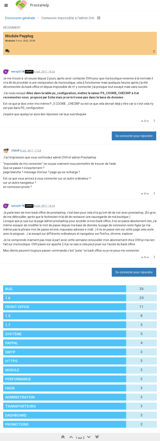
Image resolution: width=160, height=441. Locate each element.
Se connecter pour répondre (134, 136)
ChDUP (15, 150)
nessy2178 (17, 71)
